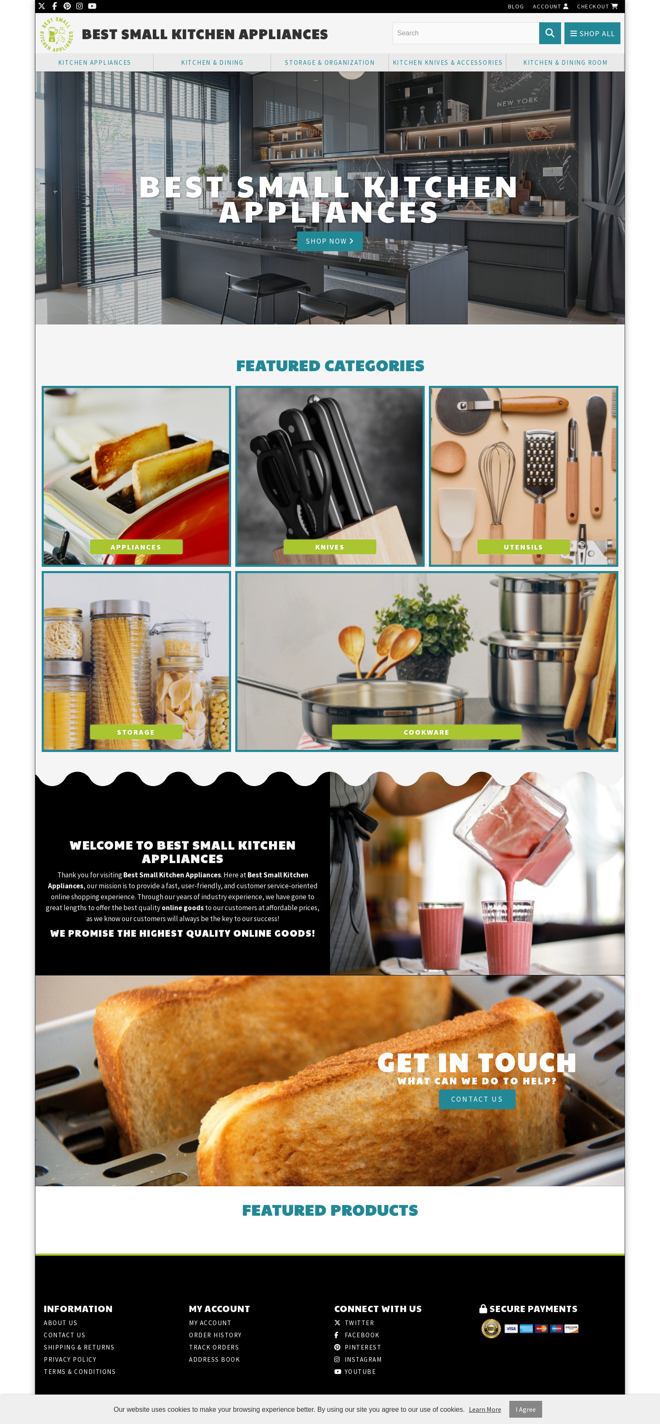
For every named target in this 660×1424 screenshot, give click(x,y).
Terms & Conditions (80, 1372)
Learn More (485, 1409)
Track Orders (214, 1347)
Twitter (354, 1323)
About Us (60, 1323)
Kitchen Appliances (95, 62)
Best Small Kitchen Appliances (205, 33)
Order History (215, 1335)
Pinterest (357, 1347)
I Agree (526, 1409)
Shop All (592, 33)
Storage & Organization (330, 62)
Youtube (355, 1372)
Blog (516, 6)
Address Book (214, 1359)
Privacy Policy (70, 1359)
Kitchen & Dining (212, 62)
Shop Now (330, 241)
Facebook (357, 1335)
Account (551, 6)
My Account (210, 1323)
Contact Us (477, 1099)
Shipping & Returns (79, 1347)
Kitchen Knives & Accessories (448, 62)
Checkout (597, 6)
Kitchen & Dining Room (565, 62)
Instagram (358, 1359)
